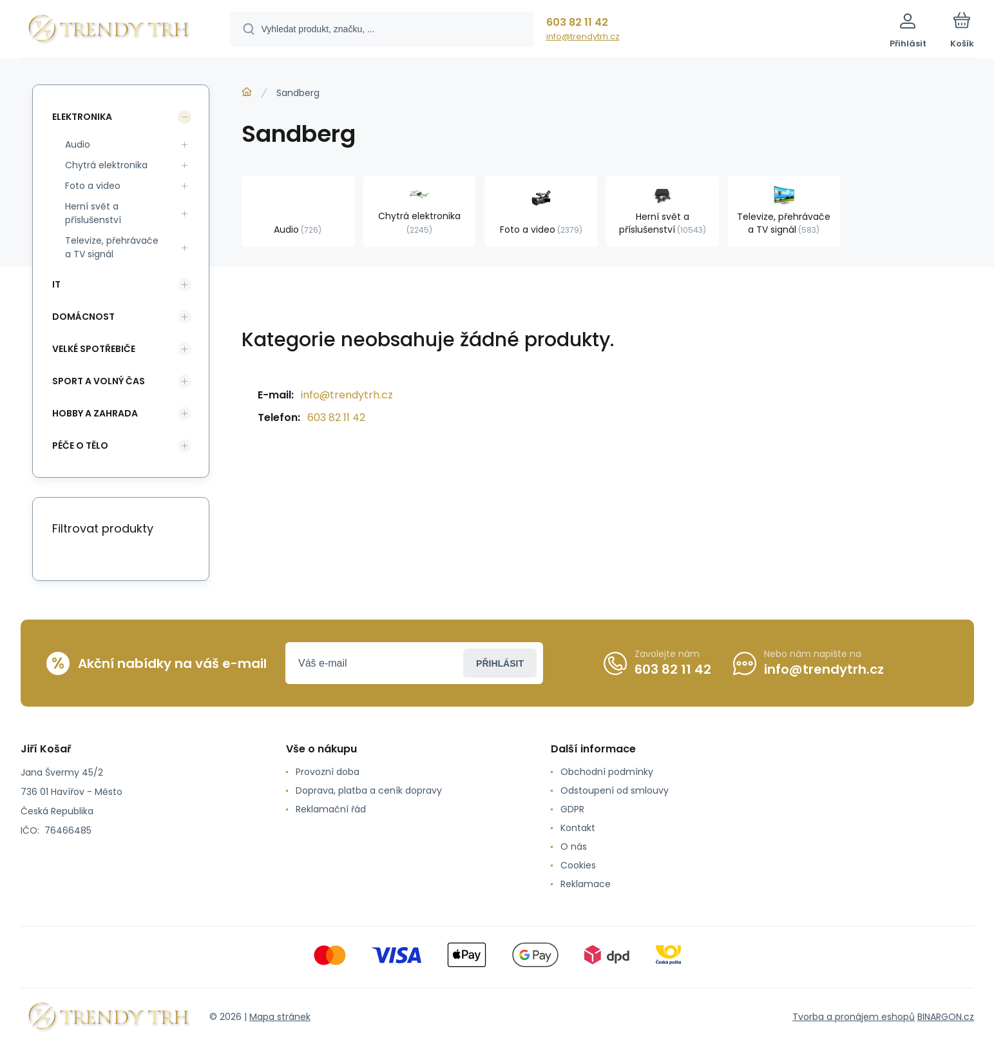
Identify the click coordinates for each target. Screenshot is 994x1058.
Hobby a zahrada (95, 413)
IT (56, 284)
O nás (573, 846)
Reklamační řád (330, 809)
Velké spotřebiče (93, 348)
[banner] (109, 31)
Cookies (578, 865)
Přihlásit (500, 663)
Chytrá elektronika (106, 165)
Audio (77, 144)
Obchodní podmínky (606, 771)
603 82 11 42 (577, 22)
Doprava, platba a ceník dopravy (368, 790)
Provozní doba (327, 771)
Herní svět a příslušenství (93, 213)
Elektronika (82, 116)
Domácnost (83, 316)
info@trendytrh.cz (583, 36)
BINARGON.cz (945, 1016)
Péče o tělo (80, 445)
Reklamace (585, 883)
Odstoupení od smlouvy (614, 790)
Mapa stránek (280, 1016)
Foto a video (92, 185)
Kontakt (577, 827)
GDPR (572, 809)
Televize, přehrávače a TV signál (111, 247)
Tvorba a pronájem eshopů (853, 1016)
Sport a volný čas (98, 381)
